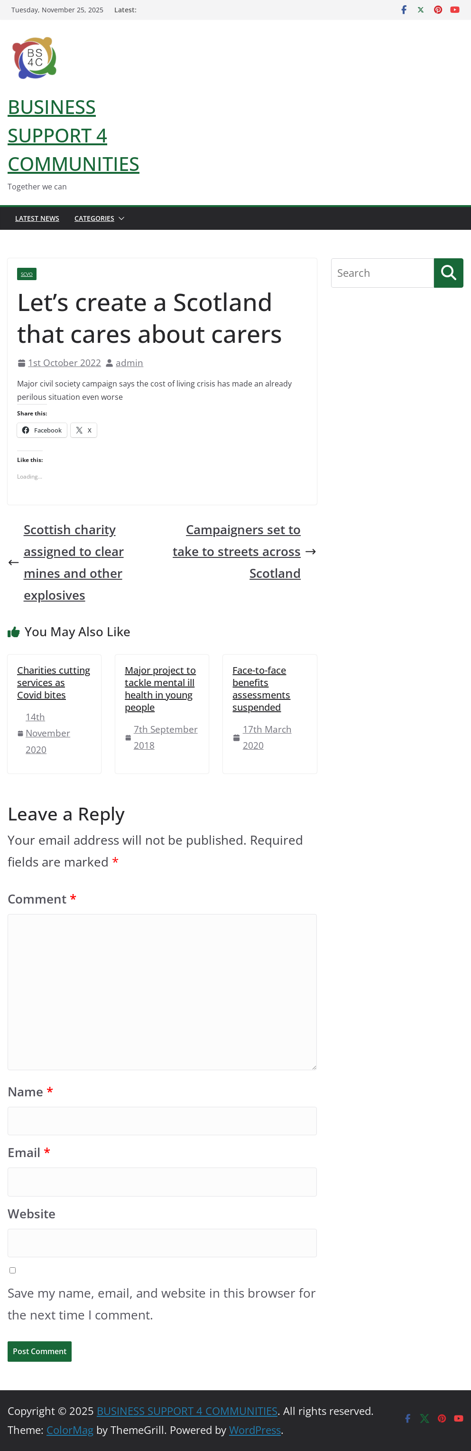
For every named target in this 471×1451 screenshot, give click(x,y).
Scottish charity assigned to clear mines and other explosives (66, 562)
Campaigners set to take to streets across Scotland (245, 551)
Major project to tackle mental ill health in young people (160, 689)
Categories (94, 218)
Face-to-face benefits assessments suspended (261, 689)
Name (30, 1092)
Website (31, 1214)
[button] (119, 218)
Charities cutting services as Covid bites (53, 682)
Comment (42, 899)
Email (29, 1152)
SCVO (27, 274)
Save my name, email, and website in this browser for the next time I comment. (162, 1304)
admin (129, 362)
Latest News (37, 218)
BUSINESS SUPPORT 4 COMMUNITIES (73, 135)
